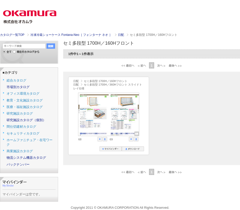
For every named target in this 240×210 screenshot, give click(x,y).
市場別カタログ (18, 87)
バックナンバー (18, 164)
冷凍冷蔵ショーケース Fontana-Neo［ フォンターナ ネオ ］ (71, 35)
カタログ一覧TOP (12, 35)
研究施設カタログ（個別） (26, 120)
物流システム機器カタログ (26, 158)
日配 (121, 35)
